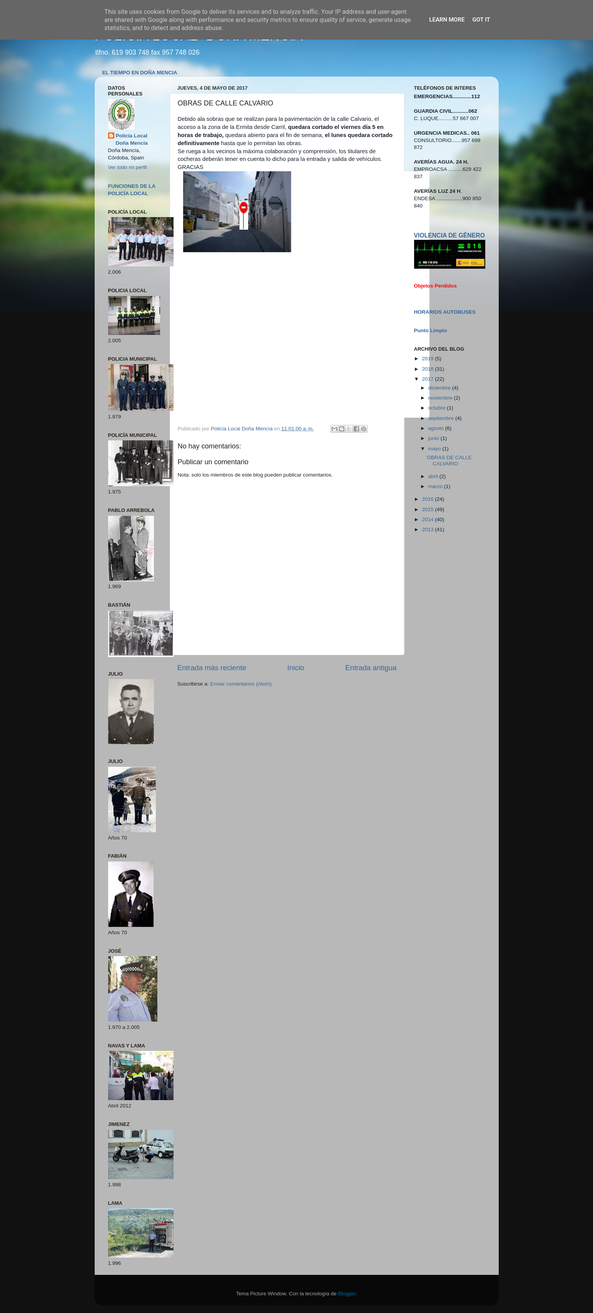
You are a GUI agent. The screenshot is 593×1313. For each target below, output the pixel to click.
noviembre (441, 398)
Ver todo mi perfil (127, 167)
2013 (428, 529)
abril (433, 476)
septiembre (442, 418)
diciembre (440, 388)
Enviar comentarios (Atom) (241, 684)
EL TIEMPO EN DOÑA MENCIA (139, 72)
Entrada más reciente (212, 668)
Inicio (295, 668)
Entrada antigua (370, 668)
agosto (436, 428)
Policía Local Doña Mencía (132, 139)
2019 (428, 358)
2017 (428, 379)
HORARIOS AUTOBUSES (445, 312)
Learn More (446, 19)
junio (434, 438)
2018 (428, 369)
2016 (428, 499)
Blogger (347, 1293)
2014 (428, 519)
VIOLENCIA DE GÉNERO (449, 235)
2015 (428, 509)
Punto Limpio (430, 330)
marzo (436, 486)
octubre (437, 408)
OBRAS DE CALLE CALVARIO (449, 461)
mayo (435, 449)
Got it (481, 19)
